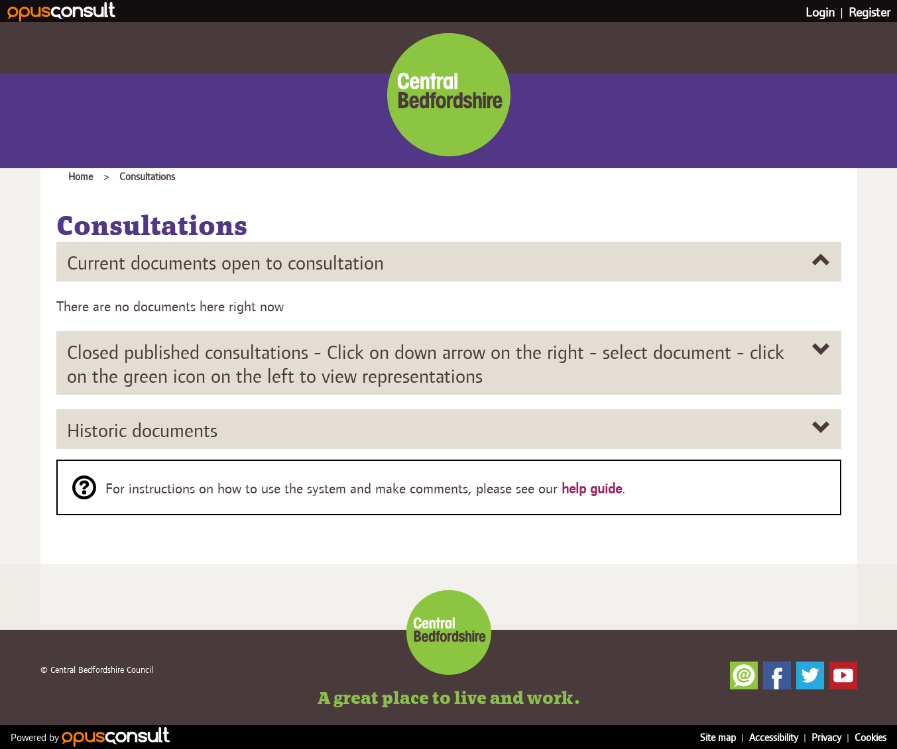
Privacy (826, 737)
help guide (592, 487)
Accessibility (773, 737)
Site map (718, 737)
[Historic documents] (448, 429)
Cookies (870, 737)
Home (80, 176)
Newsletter (744, 675)
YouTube (843, 675)
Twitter (810, 675)
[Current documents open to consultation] (448, 261)
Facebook (777, 675)
